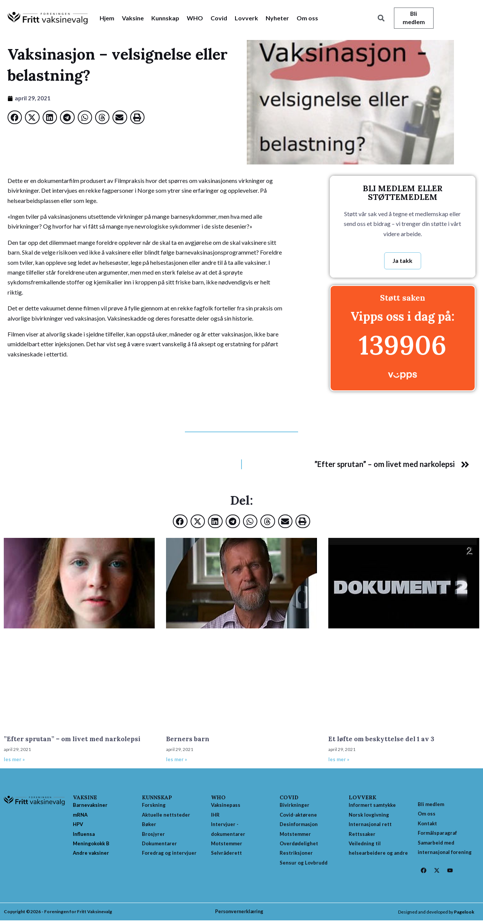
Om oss (307, 18)
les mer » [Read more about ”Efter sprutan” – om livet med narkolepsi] (14, 760)
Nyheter (277, 18)
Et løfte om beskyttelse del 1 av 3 (381, 740)
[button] (381, 18)
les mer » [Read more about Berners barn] (176, 760)
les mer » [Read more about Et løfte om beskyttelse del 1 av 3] (338, 760)
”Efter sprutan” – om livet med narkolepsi (72, 740)
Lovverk (246, 18)
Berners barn (187, 740)
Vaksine (133, 18)
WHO (195, 18)
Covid (219, 18)
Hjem (107, 18)
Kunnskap (165, 18)
